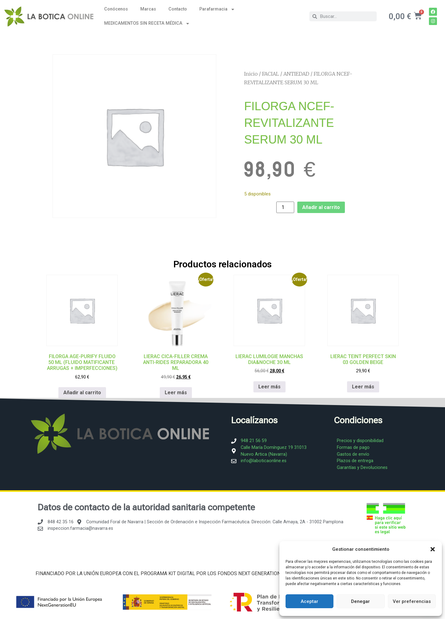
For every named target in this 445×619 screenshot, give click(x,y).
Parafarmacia (217, 9)
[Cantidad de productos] (285, 207)
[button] (433, 549)
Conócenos (116, 9)
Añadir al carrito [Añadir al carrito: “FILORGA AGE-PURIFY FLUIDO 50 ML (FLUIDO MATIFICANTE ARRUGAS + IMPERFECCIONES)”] (82, 392)
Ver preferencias (412, 601)
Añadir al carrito (321, 207)
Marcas (148, 9)
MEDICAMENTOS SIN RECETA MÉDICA (147, 23)
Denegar (360, 601)
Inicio (251, 74)
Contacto (177, 9)
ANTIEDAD (296, 74)
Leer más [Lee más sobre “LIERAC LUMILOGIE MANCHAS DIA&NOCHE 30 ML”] (269, 387)
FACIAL (270, 74)
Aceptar (309, 601)
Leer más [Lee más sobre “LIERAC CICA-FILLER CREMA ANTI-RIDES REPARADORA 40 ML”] (176, 392)
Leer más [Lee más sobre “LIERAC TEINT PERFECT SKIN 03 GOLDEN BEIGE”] (363, 387)
